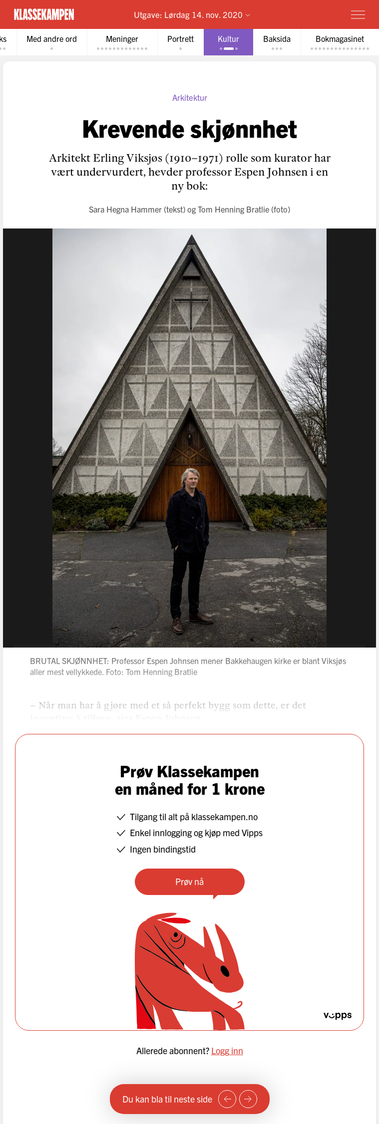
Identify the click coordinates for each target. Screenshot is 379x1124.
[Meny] (358, 14)
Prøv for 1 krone (300, 14)
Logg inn (227, 1050)
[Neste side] (248, 1099)
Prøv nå (189, 881)
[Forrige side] (227, 1099)
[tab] (51, 42)
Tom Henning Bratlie (233, 209)
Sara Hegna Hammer (125, 209)
